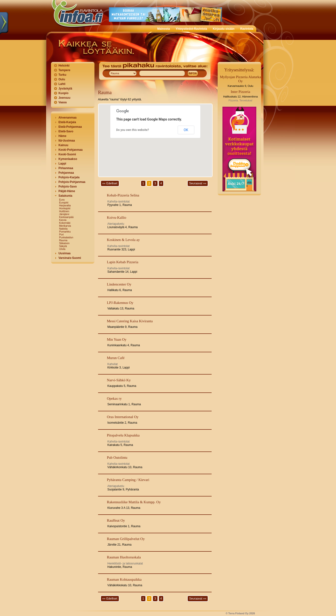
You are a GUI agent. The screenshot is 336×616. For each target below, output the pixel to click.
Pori (61, 234)
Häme (62, 136)
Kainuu (63, 145)
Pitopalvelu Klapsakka (123, 435)
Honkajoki (65, 208)
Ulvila (62, 249)
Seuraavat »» (197, 183)
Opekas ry (114, 398)
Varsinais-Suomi (69, 258)
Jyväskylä (65, 88)
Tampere (64, 70)
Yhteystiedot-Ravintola (191, 28)
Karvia (62, 219)
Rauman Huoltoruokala (124, 557)
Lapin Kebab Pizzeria (122, 262)
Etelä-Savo (65, 131)
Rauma (63, 240)
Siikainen (64, 243)
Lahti (61, 84)
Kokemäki (65, 222)
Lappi (62, 163)
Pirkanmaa (65, 168)
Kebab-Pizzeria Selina (123, 195)
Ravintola (246, 28)
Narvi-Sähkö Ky (119, 380)
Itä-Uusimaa (66, 140)
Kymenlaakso (67, 159)
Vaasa (62, 102)
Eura (62, 199)
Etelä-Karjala (67, 122)
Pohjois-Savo (67, 186)
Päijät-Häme (66, 191)
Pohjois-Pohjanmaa (71, 182)
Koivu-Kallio (116, 217)
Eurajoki (64, 202)
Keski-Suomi (67, 154)
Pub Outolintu (117, 457)
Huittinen (64, 211)
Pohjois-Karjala (68, 177)
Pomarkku (65, 231)
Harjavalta (65, 205)
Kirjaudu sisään (223, 28)
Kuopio (63, 93)
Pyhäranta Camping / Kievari (128, 480)
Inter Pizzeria (240, 92)
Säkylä (63, 246)
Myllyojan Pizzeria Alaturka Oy (240, 79)
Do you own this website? (132, 130)
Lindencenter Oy (119, 284)
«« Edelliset (109, 183)
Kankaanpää (66, 217)
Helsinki (64, 65)
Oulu (61, 79)
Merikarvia (65, 225)
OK (186, 130)
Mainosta (163, 28)
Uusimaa (64, 253)
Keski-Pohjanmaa (70, 149)
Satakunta (65, 195)
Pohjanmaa (66, 172)
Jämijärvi (64, 214)
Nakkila (63, 228)
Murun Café (116, 358)
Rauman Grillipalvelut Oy (126, 539)
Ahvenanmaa (67, 117)
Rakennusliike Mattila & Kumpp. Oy (134, 502)
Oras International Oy (123, 417)
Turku (62, 74)
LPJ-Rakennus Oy (120, 303)
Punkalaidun (66, 237)
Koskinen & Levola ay (123, 240)
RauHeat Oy (116, 520)
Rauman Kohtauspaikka (124, 579)
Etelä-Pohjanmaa (70, 126)
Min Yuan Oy (117, 339)
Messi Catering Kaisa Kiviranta (130, 321)
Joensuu (64, 97)
